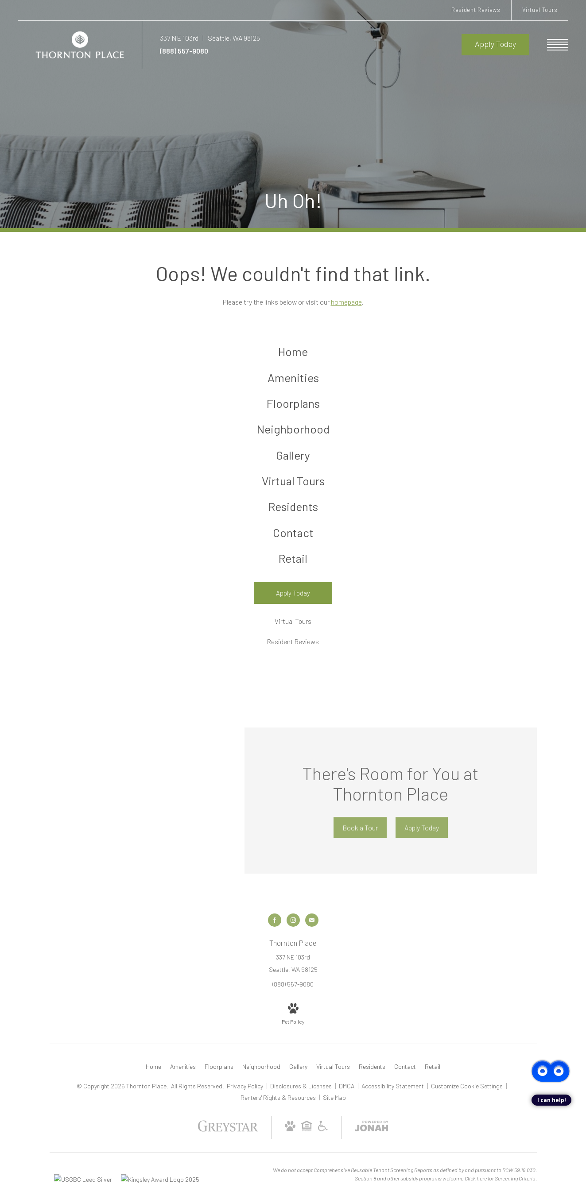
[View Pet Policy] (293, 1033)
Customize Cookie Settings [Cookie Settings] (467, 1104)
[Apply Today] (293, 612)
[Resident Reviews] (293, 660)
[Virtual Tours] (293, 640)
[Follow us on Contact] (311, 938)
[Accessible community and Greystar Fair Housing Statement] (323, 1146)
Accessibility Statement (393, 1104)
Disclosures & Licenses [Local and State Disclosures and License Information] (301, 1104)
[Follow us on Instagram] (293, 938)
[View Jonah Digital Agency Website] (371, 1146)
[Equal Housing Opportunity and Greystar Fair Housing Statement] (306, 1146)
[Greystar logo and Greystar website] (228, 1149)
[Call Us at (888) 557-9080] (311, 51)
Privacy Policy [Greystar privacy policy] (245, 1104)
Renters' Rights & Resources (279, 1116)
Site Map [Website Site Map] (334, 1116)
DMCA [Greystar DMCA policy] (347, 1104)
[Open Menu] (557, 44)
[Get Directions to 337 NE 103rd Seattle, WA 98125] (210, 38)
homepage (346, 302)
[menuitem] (293, 353)
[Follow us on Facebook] (274, 938)
